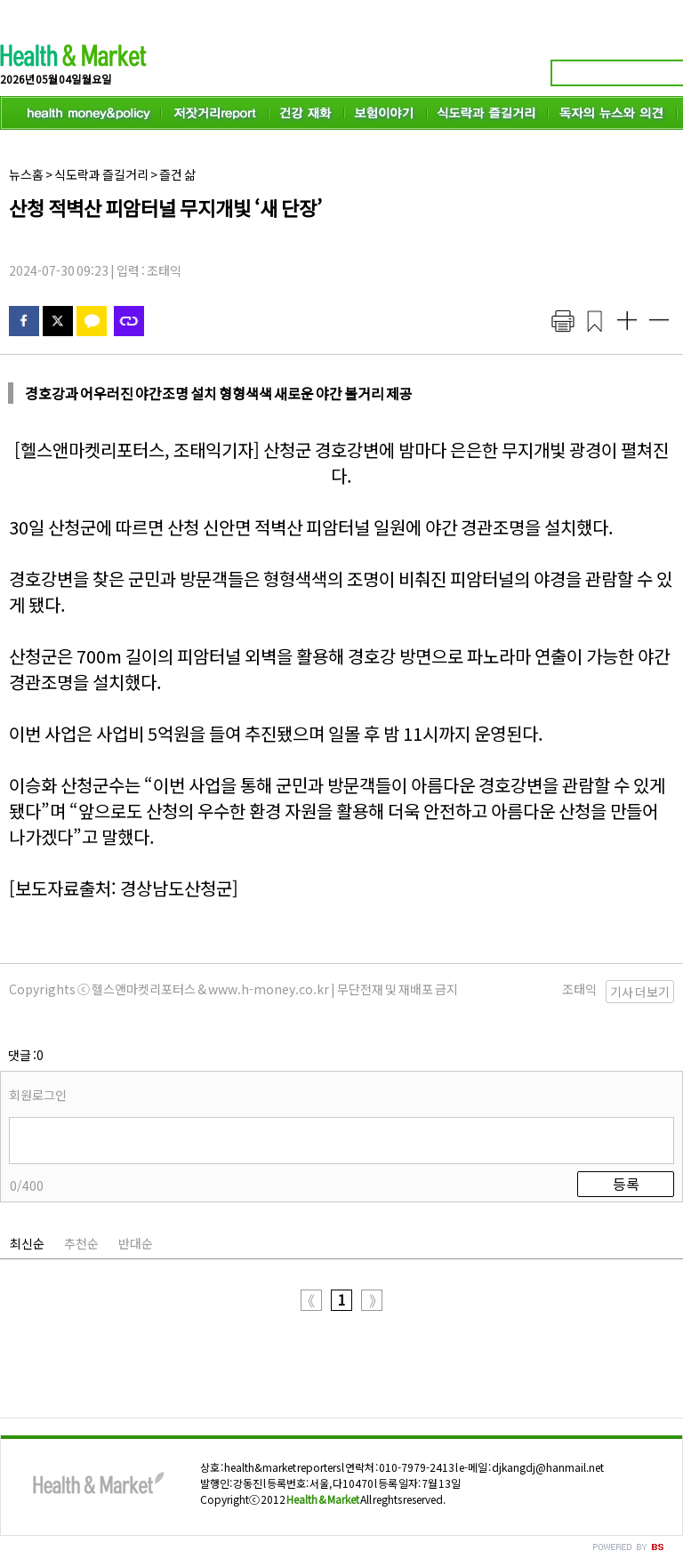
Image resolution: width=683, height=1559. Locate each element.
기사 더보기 (640, 991)
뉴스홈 (26, 174)
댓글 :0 (26, 1055)
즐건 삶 (177, 174)
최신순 (27, 1243)
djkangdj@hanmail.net (548, 1467)
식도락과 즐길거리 (101, 174)
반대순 (135, 1243)
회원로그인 (38, 1095)
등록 (626, 1183)
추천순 (81, 1243)
